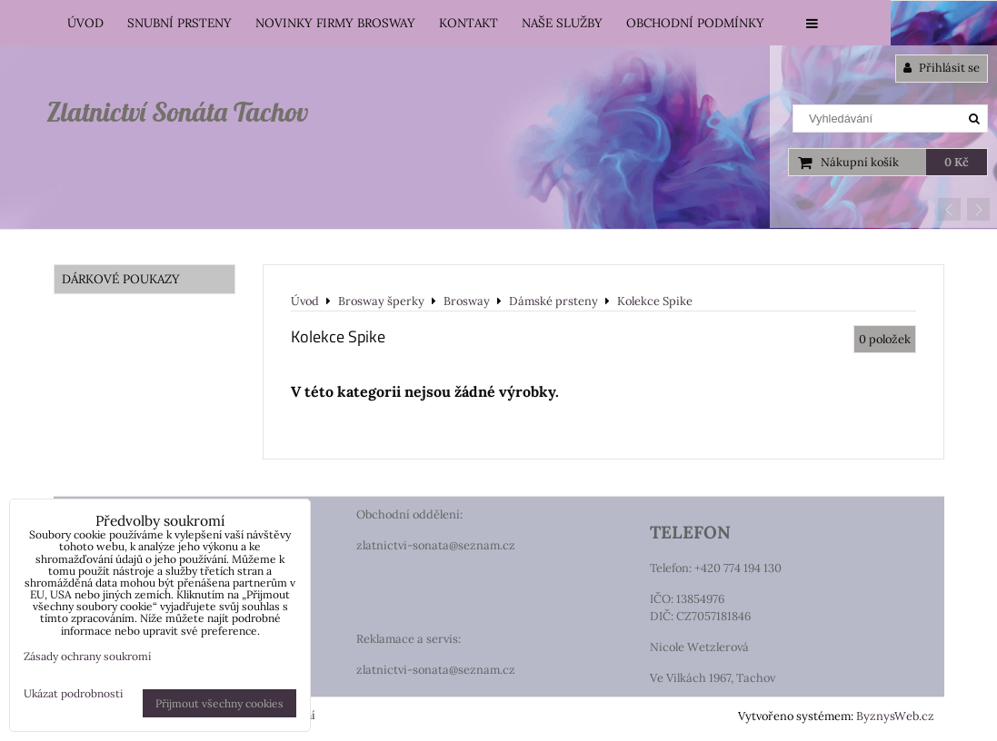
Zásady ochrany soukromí (87, 656)
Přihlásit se (941, 67)
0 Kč (956, 162)
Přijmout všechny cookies (219, 703)
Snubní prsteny (179, 23)
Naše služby (562, 23)
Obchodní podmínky (695, 23)
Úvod (85, 23)
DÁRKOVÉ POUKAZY (121, 279)
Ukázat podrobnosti (73, 693)
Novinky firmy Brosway (335, 23)
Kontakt (468, 23)
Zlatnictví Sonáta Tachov (177, 111)
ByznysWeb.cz (895, 716)
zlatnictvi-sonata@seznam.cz (435, 545)
